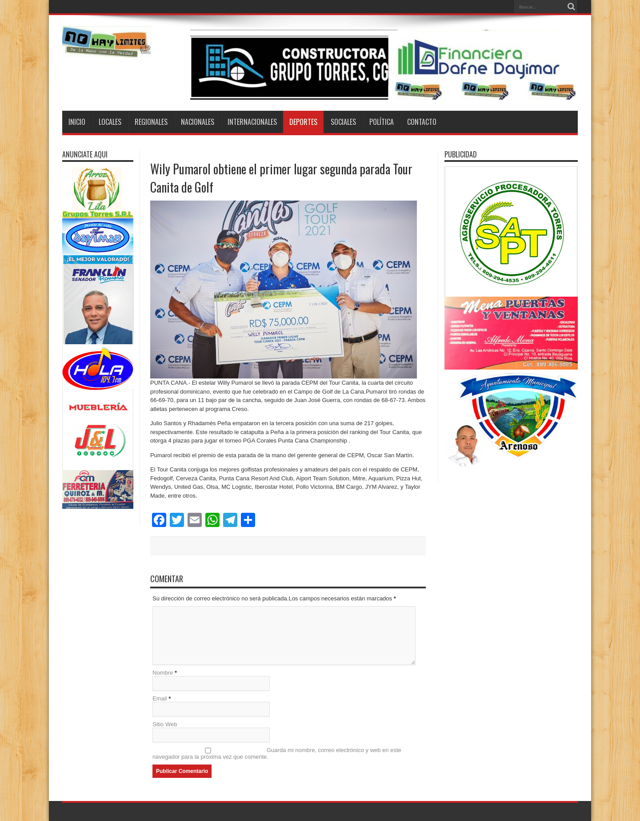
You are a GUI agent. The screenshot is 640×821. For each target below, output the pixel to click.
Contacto (421, 122)
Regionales (151, 122)
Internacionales (252, 122)
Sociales (343, 122)
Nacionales (197, 122)
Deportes (303, 122)
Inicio (76, 122)
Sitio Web (164, 724)
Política (381, 122)
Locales (110, 122)
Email (159, 698)
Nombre (162, 672)
